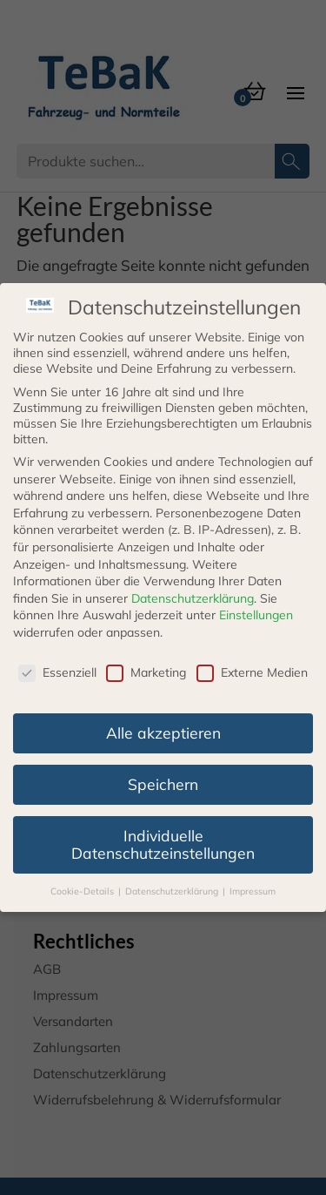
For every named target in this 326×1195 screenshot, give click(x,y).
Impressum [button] (253, 891)
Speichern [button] (163, 783)
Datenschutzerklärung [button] (173, 891)
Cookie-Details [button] (83, 891)
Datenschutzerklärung (192, 598)
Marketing (146, 672)
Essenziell (57, 672)
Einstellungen (256, 615)
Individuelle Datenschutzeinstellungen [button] (163, 844)
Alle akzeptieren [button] (163, 732)
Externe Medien (252, 672)
